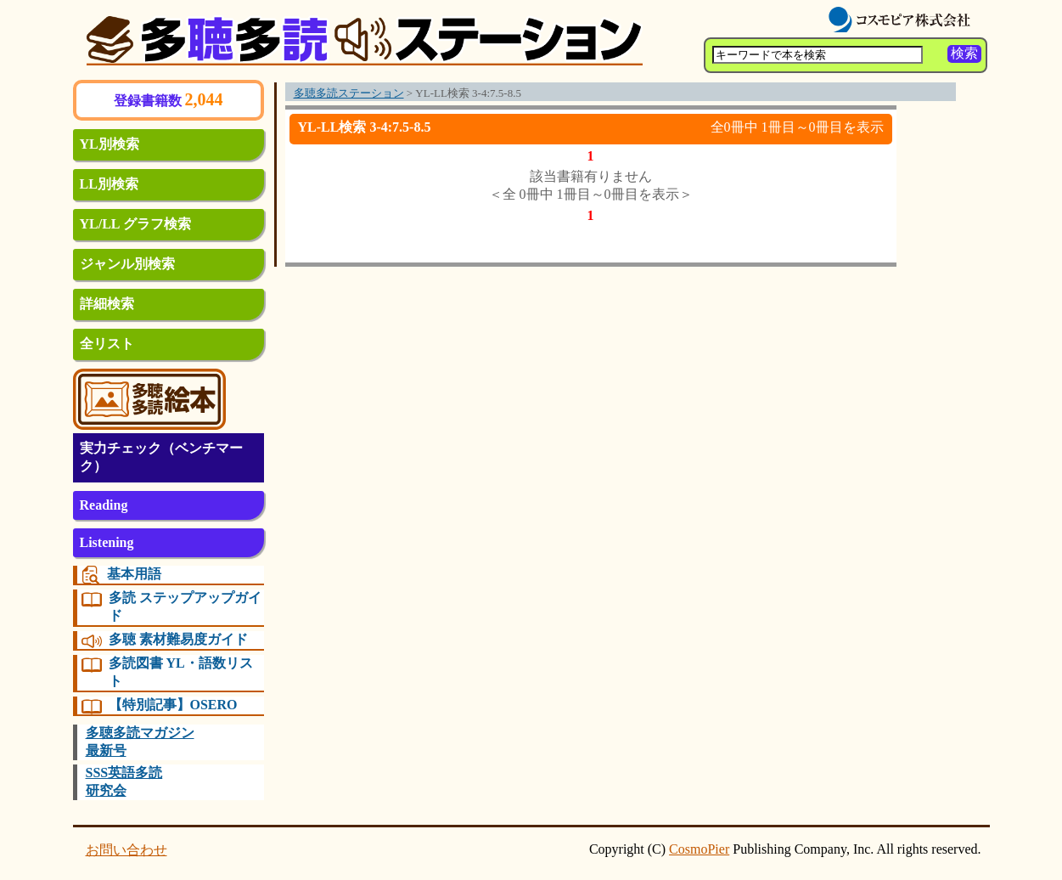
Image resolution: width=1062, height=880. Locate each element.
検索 (964, 53)
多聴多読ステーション (349, 93)
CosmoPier (699, 849)
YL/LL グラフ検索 (135, 224)
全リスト (107, 343)
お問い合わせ (126, 850)
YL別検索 (109, 144)
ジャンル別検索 (127, 264)
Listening (107, 542)
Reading (104, 505)
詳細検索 (107, 303)
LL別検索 (109, 184)
